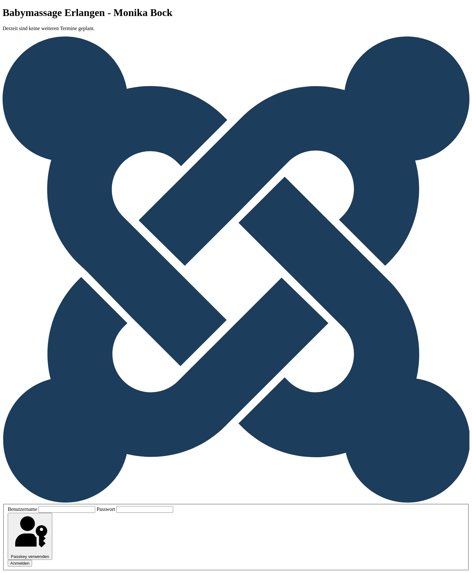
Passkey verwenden (30, 536)
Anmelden (20, 563)
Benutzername (22, 509)
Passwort (106, 509)
